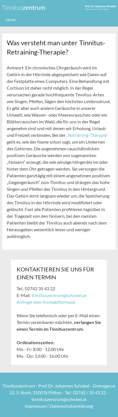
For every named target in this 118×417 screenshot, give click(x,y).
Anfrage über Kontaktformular (46, 302)
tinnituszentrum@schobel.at (59, 295)
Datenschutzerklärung (71, 406)
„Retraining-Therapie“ (87, 135)
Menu (11, 20)
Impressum (35, 406)
